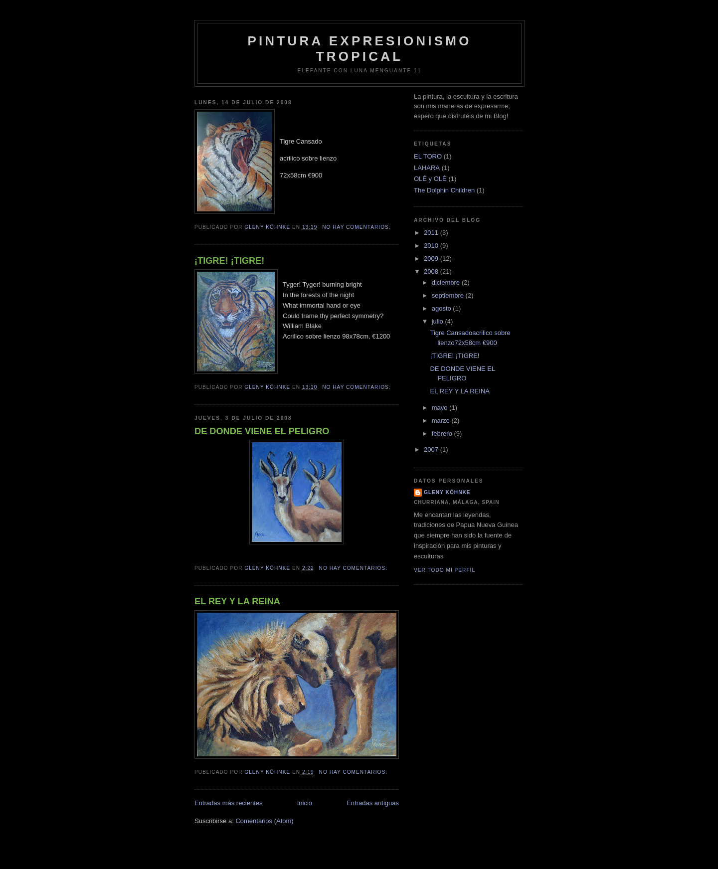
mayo (440, 407)
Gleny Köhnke (447, 492)
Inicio (304, 803)
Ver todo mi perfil (444, 570)
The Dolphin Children (444, 190)
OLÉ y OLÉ (430, 178)
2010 (432, 245)
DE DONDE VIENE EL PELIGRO (262, 431)
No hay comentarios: (357, 227)
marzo (442, 420)
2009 (432, 258)
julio (438, 321)
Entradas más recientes (228, 803)
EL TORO (428, 156)
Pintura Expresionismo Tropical (359, 48)
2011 (432, 232)
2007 (432, 449)
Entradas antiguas (373, 803)
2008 (432, 271)
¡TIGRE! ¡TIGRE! (229, 261)
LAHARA (427, 168)
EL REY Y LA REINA (237, 601)
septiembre (449, 295)
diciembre (447, 282)
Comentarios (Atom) (264, 821)
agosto (442, 308)
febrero (443, 433)
